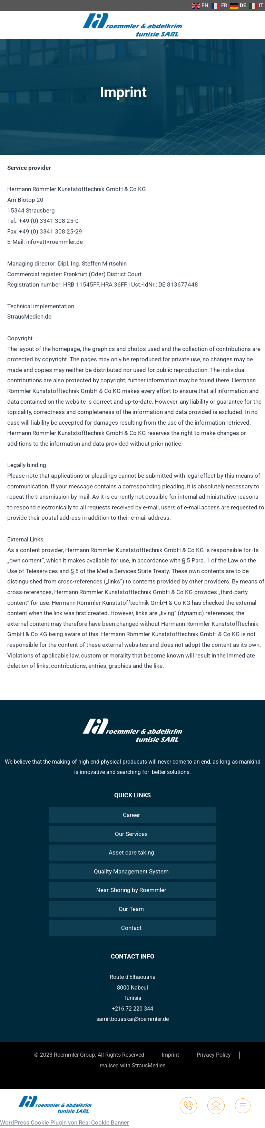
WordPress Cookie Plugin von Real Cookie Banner (64, 1122)
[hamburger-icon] (243, 1105)
